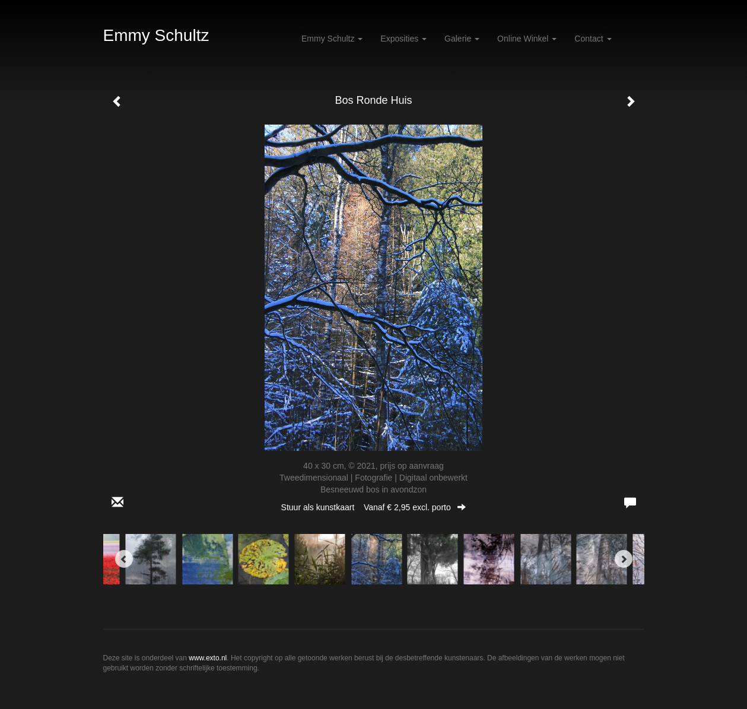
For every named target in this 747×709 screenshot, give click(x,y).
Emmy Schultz (156, 35)
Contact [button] (592, 38)
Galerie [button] (461, 38)
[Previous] (124, 559)
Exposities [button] (403, 38)
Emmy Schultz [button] (332, 38)
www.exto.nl (208, 658)
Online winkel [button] (527, 38)
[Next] (623, 559)
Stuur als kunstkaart (373, 507)
